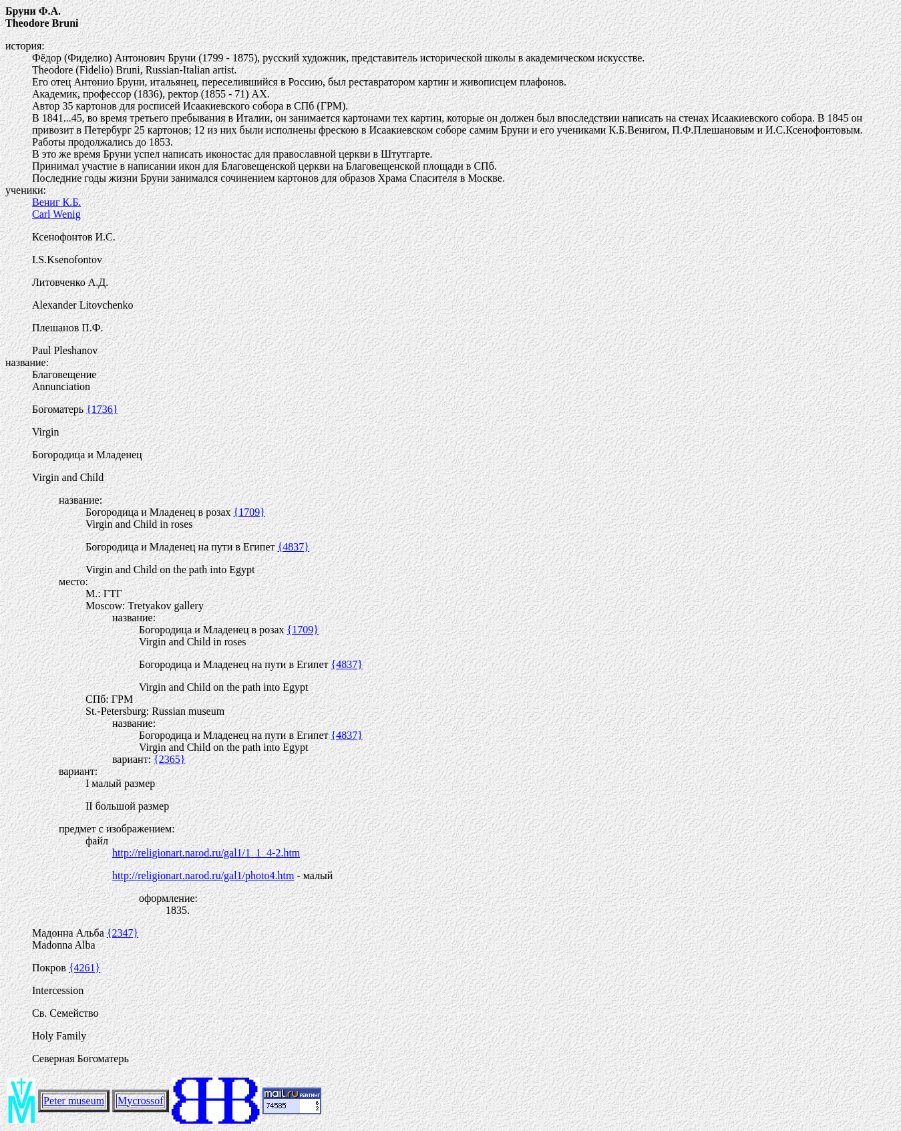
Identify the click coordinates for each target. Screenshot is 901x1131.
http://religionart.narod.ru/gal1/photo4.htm (203, 875)
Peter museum (73, 1100)
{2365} (169, 759)
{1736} (102, 409)
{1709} (249, 512)
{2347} (122, 933)
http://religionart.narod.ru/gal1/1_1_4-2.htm (206, 852)
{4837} (293, 546)
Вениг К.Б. (56, 202)
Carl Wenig (56, 214)
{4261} (84, 967)
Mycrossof (140, 1100)
